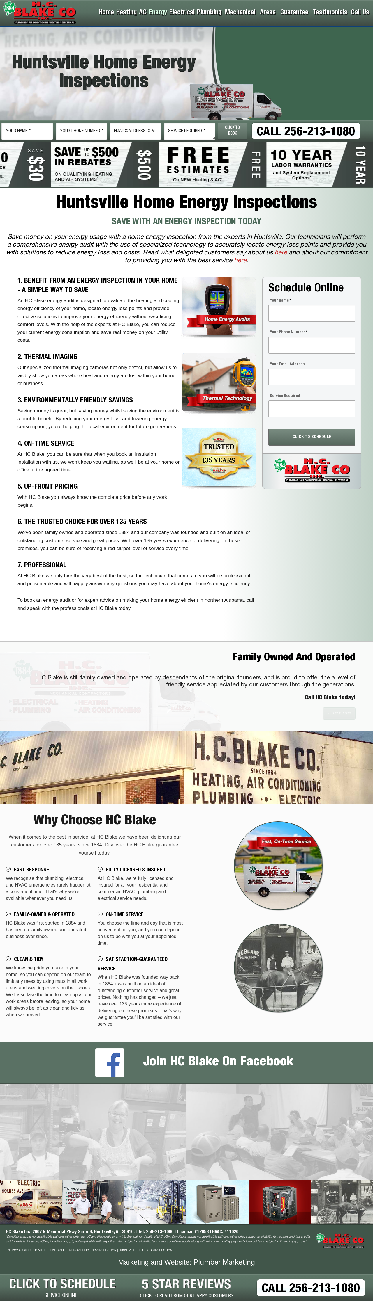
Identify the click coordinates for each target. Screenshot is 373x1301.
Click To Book (232, 131)
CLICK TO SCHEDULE (312, 437)
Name (18, 131)
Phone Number (81, 131)
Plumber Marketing (224, 1263)
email (134, 131)
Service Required (186, 131)
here (281, 253)
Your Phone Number (288, 332)
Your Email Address (287, 364)
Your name (280, 301)
